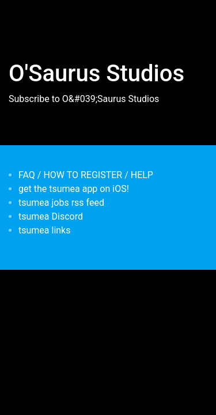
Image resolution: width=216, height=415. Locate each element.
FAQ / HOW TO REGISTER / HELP (85, 174)
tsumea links (44, 230)
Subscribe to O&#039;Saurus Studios (84, 98)
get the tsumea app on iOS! (73, 188)
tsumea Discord (50, 216)
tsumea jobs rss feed (61, 202)
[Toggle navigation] (25, 16)
